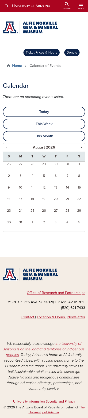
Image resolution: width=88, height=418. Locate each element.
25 (32, 211)
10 (20, 187)
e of (38, 293)
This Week (44, 124)
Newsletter (76, 317)
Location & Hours (51, 317)
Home (17, 65)
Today (44, 111)
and (61, 293)
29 (44, 164)
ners (74, 293)
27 (20, 164)
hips (81, 293)
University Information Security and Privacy (44, 401)
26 (9, 164)
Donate (72, 53)
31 (67, 164)
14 (67, 187)
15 (79, 187)
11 (32, 187)
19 (44, 199)
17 (20, 199)
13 (55, 187)
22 (79, 199)
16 (9, 199)
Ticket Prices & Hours (41, 53)
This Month (44, 136)
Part (68, 293)
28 (32, 164)
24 (21, 211)
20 (56, 199)
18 (32, 199)
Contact (28, 317)
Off (30, 293)
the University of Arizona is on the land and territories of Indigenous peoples (44, 349)
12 (44, 187)
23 (9, 211)
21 (67, 199)
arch (53, 293)
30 (56, 164)
